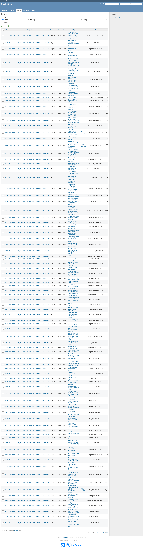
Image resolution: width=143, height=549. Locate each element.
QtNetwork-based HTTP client (73, 282)
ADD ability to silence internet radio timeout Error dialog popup (73, 244)
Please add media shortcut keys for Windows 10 (73, 217)
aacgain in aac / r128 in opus (72, 222)
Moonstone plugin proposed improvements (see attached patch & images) (73, 358)
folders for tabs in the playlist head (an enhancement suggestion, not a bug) (73, 336)
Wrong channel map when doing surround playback (73, 511)
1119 (6, 244)
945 (6, 164)
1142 (6, 101)
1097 (6, 425)
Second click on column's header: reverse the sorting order (73, 443)
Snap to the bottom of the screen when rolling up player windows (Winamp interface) (73, 188)
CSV (103, 532)
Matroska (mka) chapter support (72, 323)
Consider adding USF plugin (73, 268)
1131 (6, 232)
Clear (10, 26)
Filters (5, 17)
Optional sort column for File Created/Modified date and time (73, 79)
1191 (6, 238)
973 (6, 505)
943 (6, 178)
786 (6, 126)
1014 (6, 455)
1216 (6, 364)
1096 (6, 419)
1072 (6, 97)
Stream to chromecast (71, 256)
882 (6, 278)
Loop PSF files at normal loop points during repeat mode (73, 153)
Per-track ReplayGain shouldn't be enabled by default (73, 412)
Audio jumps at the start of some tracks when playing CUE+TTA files (73, 523)
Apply (4, 26)
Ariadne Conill (83, 489)
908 (6, 286)
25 (14, 530)
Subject (74, 30)
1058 (6, 329)
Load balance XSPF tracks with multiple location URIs (73, 393)
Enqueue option (72, 259)
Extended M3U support (72, 138)
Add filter (83, 19)
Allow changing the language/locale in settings (73, 329)
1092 (6, 382)
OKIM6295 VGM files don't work (73, 500)
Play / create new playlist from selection (73, 159)
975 (6, 490)
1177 (6, 434)
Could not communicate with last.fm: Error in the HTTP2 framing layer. (73, 482)
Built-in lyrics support (72, 378)
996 (6, 315)
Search (102, 4)
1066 (6, 368)
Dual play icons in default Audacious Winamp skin (73, 516)
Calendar (26, 10)
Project (29, 30)
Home (2, 0)
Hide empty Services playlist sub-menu (73, 93)
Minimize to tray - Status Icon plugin (73, 195)
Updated (95, 30)
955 (6, 259)
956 (6, 256)
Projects (7, 0)
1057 (6, 324)
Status (6, 19)
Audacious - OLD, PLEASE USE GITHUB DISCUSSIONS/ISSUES (29, 35)
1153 (6, 79)
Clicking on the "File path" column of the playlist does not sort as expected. (73, 72)
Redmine (65, 537)
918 (6, 294)
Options (6, 22)
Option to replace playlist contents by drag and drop (73, 290)
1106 (6, 482)
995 (6, 305)
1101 (6, 218)
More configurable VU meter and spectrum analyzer (73, 238)
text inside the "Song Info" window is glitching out (73, 43)
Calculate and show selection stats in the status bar (73, 419)
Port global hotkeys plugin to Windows (73, 126)
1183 (6, 195)
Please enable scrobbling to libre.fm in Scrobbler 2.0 (72, 169)
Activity (11, 10)
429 (6, 169)
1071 (6, 226)
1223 (6, 500)
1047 (6, 320)
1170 (6, 430)
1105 (6, 466)
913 (6, 159)
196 (6, 511)
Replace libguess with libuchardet (73, 294)
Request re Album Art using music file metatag (73, 351)
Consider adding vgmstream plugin (73, 278)
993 (6, 474)
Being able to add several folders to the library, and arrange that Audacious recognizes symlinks (73, 178)
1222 (6, 54)
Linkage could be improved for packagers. (73, 226)
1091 (6, 378)
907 (6, 282)
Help (11, 0)
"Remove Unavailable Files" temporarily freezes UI (73, 450)
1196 (6, 188)
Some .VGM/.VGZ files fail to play (73, 454)
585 (6, 449)
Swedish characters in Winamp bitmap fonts (72, 55)
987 (6, 299)
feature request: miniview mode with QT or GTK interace (72, 251)
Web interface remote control (72, 347)
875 (6, 138)
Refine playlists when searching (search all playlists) (72, 315)
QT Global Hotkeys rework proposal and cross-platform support (72, 133)
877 (6, 107)
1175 (6, 49)
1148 (6, 387)
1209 (6, 516)
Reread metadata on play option (73, 381)
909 (6, 87)
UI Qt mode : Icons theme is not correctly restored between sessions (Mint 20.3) (73, 35)
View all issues (115, 17)
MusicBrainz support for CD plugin (72, 100)
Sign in (135, 0)
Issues (19, 10)
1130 (6, 336)
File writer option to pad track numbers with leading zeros (73, 113)
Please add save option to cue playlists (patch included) (73, 107)
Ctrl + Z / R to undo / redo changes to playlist (73, 406)
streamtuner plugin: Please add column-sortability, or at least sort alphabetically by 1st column (73, 210)
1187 (6, 443)
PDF (107, 532)
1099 (6, 412)
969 (6, 210)
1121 (6, 273)
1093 (6, 400)
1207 (6, 309)
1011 (6, 343)
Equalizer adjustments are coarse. (73, 374)
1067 (6, 374)
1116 (6, 251)
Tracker (52, 30)
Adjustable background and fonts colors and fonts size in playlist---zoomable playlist (73, 145)
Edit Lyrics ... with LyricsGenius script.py (73, 309)
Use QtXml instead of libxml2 (73, 285)
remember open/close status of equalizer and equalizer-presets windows (73, 87)
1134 (6, 347)
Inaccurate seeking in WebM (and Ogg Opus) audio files (73, 460)
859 (6, 496)
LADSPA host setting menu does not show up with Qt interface (73, 466)
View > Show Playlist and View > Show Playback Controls (73, 263)
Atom (100, 532)
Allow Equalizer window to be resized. (72, 368)
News (33, 10)
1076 (6, 145)
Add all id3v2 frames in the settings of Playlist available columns (73, 120)
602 (6, 63)
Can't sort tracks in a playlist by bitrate (73, 364)
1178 (6, 43)
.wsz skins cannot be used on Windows (73, 495)
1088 (6, 201)
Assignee (84, 30)
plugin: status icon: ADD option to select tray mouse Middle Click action (73, 201)
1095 (6, 406)
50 (17, 530)
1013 (6, 352)
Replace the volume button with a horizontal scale (73, 425)
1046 (6, 120)
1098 (6, 93)
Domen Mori (83, 132)
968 (6, 153)
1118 (6, 72)
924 (6, 290)
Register (140, 0)
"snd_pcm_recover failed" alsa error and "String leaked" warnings (73, 505)
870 (6, 263)
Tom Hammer (83, 145)
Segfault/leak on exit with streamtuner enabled (73, 490)
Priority (65, 30)
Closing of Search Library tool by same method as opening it (73, 299)
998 (6, 222)
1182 (6, 35)
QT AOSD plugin (73, 97)
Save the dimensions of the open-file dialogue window (73, 387)
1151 (6, 393)
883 (6, 268)
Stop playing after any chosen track (73, 320)
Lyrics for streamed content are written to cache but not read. (73, 474)
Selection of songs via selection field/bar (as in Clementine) (73, 232)
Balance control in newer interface (73, 163)
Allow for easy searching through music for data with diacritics (73, 273)
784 (6, 523)
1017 (6, 133)
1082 (6, 113)
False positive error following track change (72, 48)
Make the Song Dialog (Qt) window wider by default (73, 400)
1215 (6, 358)
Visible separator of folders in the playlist (73, 343)
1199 (6, 460)
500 (6, 438)
